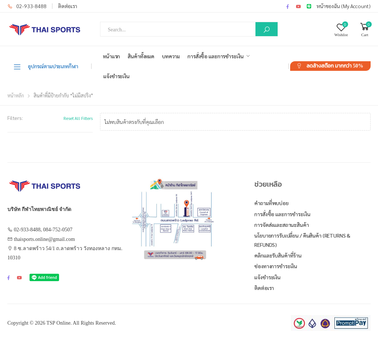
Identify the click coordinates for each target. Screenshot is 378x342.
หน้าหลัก (15, 95)
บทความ (171, 56)
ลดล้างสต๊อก (334, 66)
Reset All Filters (78, 118)
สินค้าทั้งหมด (141, 56)
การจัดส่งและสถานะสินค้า (281, 224)
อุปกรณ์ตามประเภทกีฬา (45, 66)
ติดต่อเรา (67, 6)
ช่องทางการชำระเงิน (275, 266)
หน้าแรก (111, 56)
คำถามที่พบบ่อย (271, 203)
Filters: (15, 117)
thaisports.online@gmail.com (44, 239)
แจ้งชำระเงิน (116, 76)
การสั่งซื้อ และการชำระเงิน (215, 56)
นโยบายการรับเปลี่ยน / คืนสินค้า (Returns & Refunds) (302, 240)
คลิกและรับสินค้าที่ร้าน (278, 255)
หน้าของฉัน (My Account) (344, 6)
